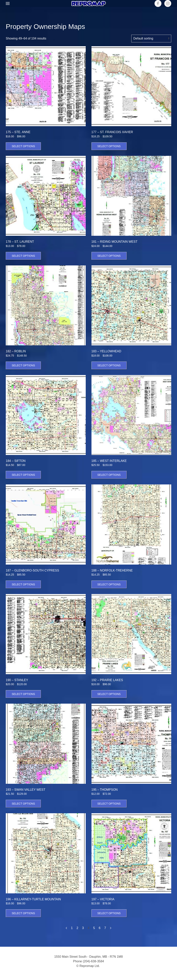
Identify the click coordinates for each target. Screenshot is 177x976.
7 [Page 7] (105, 928)
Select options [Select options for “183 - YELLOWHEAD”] (109, 365)
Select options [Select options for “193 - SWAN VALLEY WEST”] (23, 803)
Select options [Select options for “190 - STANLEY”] (23, 694)
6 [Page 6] (100, 928)
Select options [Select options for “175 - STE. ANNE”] (23, 146)
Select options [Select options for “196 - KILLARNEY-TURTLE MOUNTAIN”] (23, 913)
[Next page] (110, 928)
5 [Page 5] (94, 928)
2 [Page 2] (77, 928)
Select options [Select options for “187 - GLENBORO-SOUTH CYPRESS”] (23, 584)
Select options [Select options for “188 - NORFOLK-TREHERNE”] (109, 584)
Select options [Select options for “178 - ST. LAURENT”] (23, 255)
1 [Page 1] (72, 928)
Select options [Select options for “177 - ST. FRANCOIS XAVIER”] (109, 146)
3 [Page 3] (83, 928)
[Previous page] (66, 928)
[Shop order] (151, 38)
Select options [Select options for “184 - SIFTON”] (23, 474)
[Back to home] (88, 3)
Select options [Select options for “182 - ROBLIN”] (23, 365)
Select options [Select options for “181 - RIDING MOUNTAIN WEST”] (109, 255)
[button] (8, 3)
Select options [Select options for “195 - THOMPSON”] (109, 803)
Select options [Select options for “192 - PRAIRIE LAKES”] (109, 694)
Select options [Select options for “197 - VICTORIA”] (109, 913)
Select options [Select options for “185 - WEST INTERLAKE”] (109, 474)
